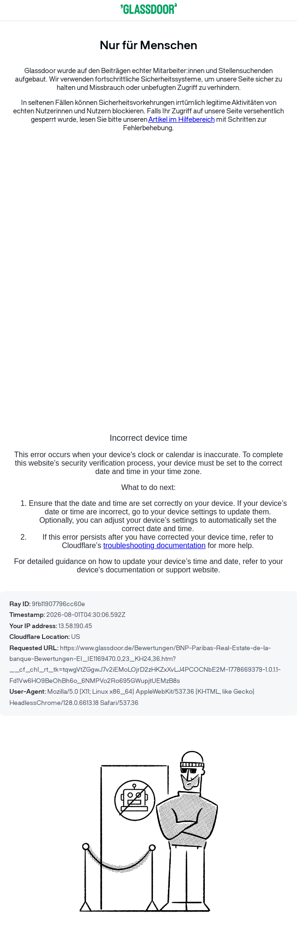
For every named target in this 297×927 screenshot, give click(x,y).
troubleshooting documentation (154, 545)
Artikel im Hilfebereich (181, 120)
